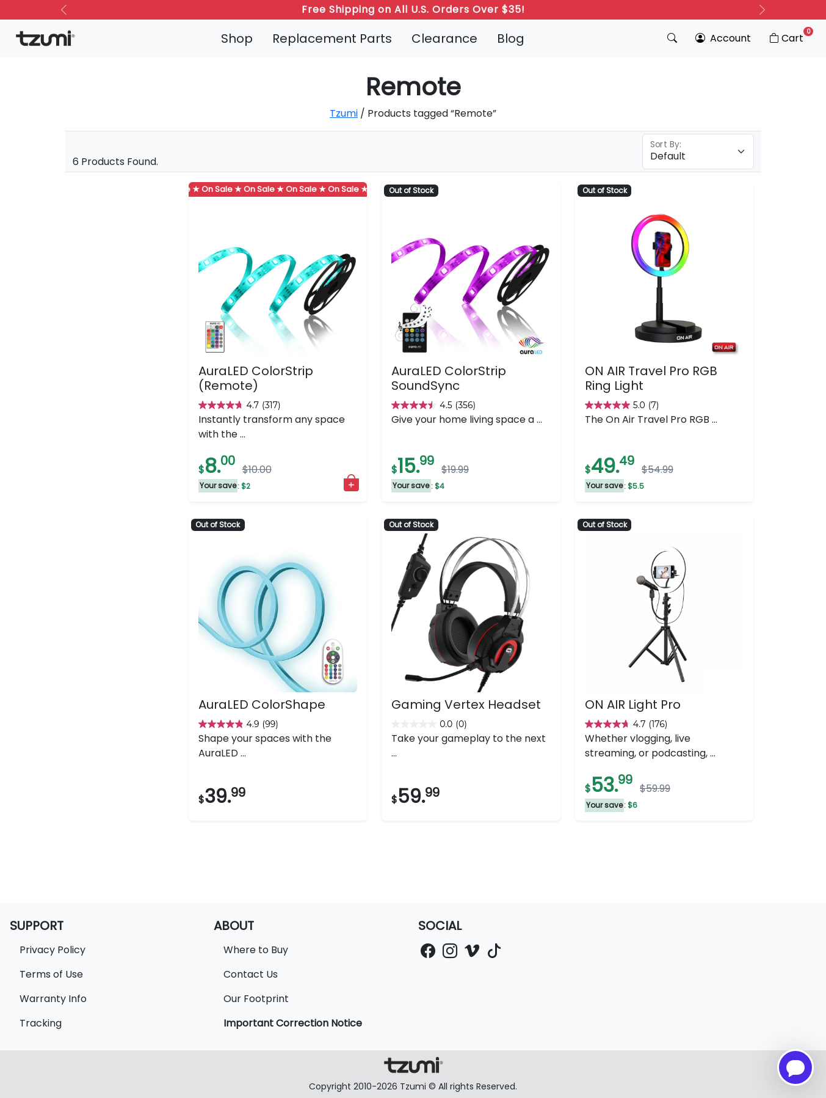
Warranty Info (53, 999)
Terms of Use (51, 974)
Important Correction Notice (292, 1023)
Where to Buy (255, 950)
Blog (510, 38)
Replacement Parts (332, 38)
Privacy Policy (52, 950)
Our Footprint (256, 999)
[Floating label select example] (698, 151)
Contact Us (250, 974)
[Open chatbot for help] (795, 1067)
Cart (790, 36)
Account (723, 38)
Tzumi (344, 113)
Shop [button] (237, 38)
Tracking (41, 1023)
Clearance (444, 38)
